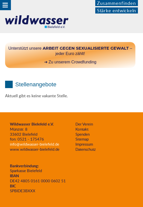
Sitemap (82, 139)
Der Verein (84, 124)
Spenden (82, 134)
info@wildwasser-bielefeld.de (34, 144)
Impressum (84, 144)
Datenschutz (85, 149)
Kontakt (81, 129)
